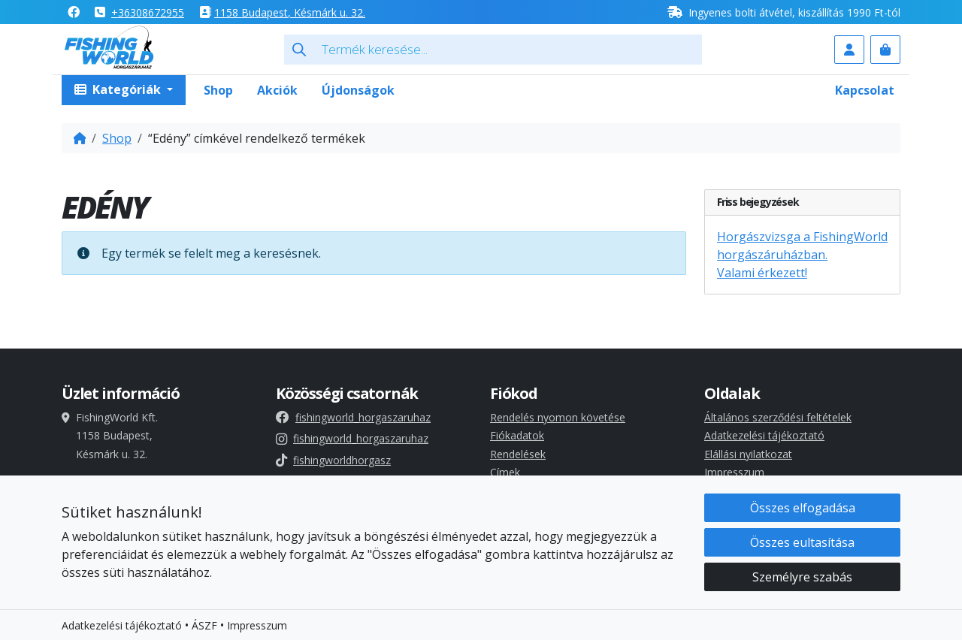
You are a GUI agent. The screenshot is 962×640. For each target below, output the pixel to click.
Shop (218, 90)
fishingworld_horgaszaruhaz (353, 417)
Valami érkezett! (762, 272)
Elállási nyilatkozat (748, 454)
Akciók (277, 90)
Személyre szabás (802, 577)
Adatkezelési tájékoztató (764, 435)
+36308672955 (147, 12)
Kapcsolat (864, 90)
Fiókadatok (517, 435)
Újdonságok (358, 90)
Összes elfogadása (802, 508)
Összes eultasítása (802, 542)
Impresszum (734, 472)
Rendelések (518, 454)
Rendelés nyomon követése (557, 417)
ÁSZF (204, 625)
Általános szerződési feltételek (778, 417)
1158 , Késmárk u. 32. (289, 12)
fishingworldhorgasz (333, 460)
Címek (505, 472)
